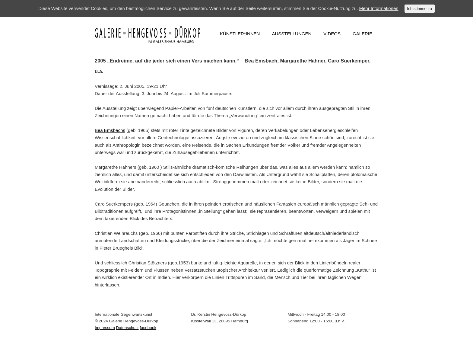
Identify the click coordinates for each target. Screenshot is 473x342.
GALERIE (362, 33)
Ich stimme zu (419, 8)
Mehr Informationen (378, 8)
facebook (148, 327)
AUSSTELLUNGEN (291, 33)
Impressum (105, 327)
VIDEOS (332, 33)
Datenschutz (127, 327)
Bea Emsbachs (110, 130)
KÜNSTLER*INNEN (240, 33)
